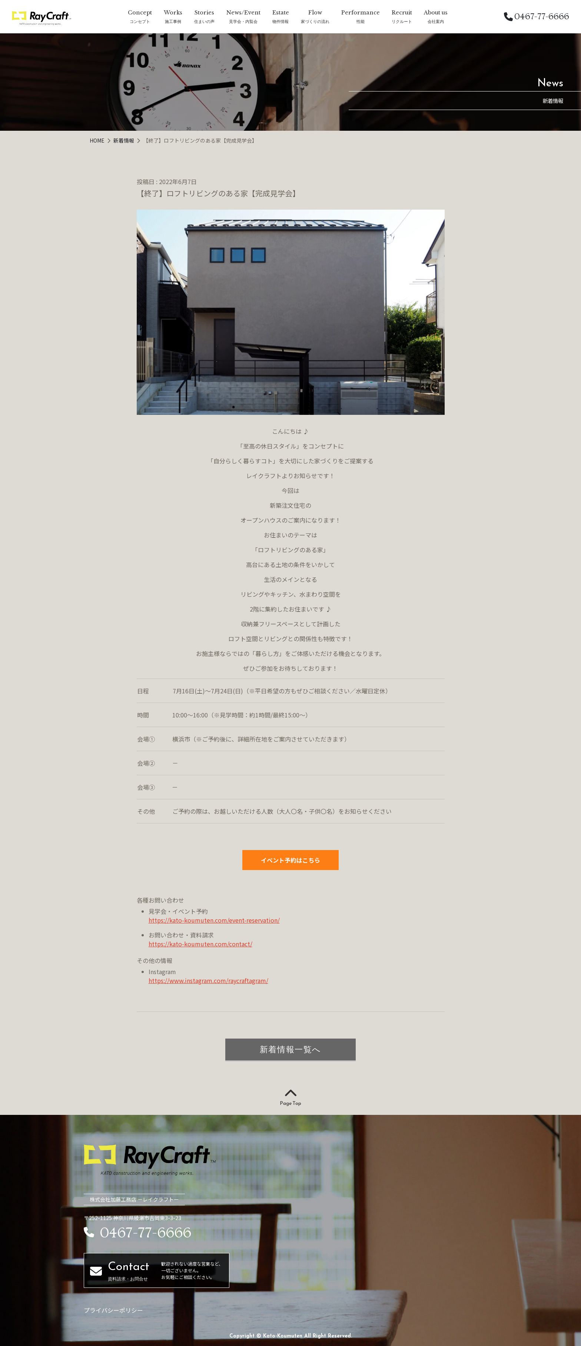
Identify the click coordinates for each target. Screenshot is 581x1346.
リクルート (402, 21)
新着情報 (124, 140)
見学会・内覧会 (243, 21)
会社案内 (436, 21)
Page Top (290, 1098)
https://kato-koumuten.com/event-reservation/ (214, 920)
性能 (360, 21)
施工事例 (173, 21)
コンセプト (140, 21)
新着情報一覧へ (290, 1049)
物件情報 (280, 21)
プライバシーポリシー (113, 1310)
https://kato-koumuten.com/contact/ (200, 943)
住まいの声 (204, 21)
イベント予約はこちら (290, 860)
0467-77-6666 (536, 16)
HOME (98, 140)
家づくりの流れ (315, 21)
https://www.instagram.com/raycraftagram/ (208, 980)
